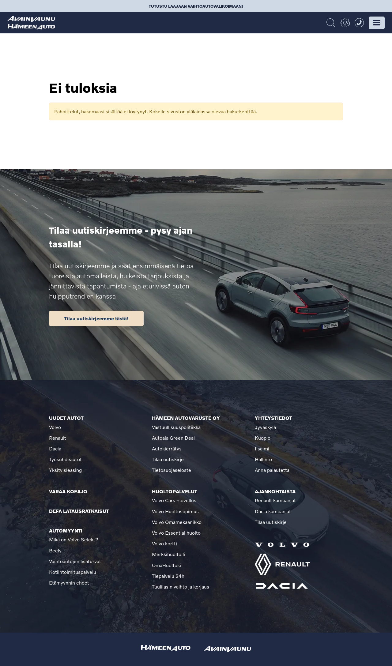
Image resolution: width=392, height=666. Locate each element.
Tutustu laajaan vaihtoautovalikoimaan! (196, 6)
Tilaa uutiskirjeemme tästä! (96, 318)
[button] (377, 22)
